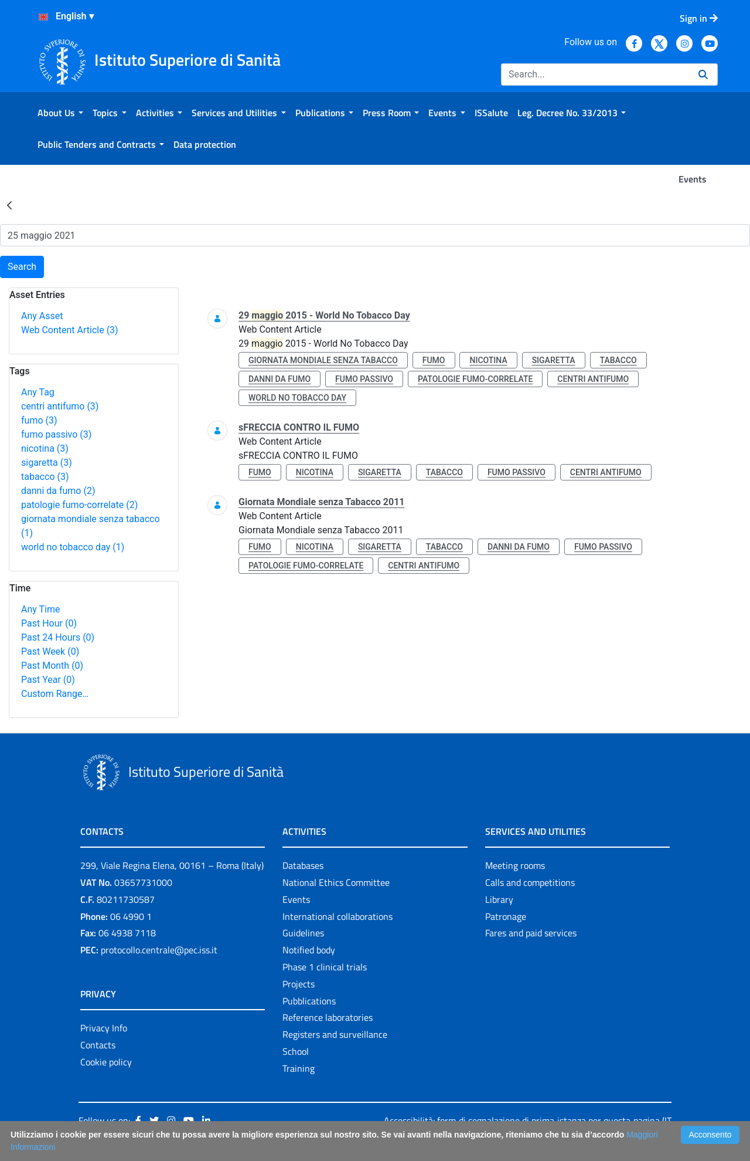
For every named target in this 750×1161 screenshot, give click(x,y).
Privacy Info (103, 1028)
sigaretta (46, 462)
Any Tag (37, 392)
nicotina (45, 448)
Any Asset (42, 315)
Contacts (97, 1045)
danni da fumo (58, 490)
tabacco (45, 476)
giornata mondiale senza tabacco (323, 360)
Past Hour (49, 623)
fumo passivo (56, 434)
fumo (39, 420)
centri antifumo (59, 406)
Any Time (40, 609)
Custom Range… (54, 693)
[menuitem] (60, 112)
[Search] (595, 74)
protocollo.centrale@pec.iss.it (159, 950)
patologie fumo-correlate (79, 504)
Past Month (52, 665)
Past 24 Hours (57, 637)
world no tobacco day (72, 547)
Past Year (48, 679)
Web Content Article (69, 330)
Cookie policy (106, 1062)
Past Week (50, 651)
